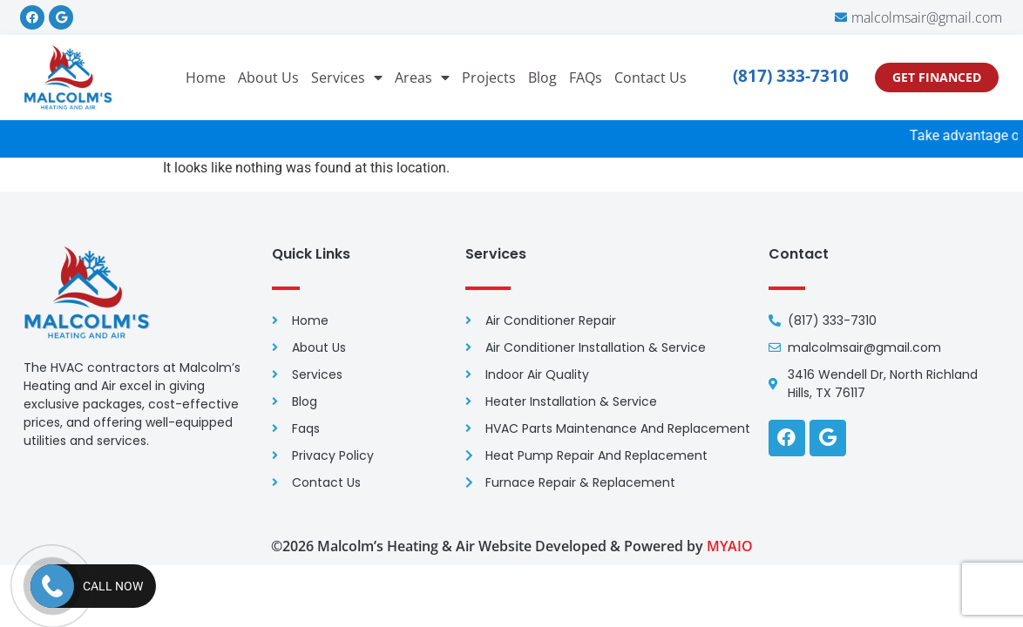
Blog (542, 77)
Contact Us (650, 77)
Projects (489, 77)
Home (206, 77)
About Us (268, 77)
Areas (422, 77)
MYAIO (730, 546)
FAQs (585, 77)
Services (347, 77)
